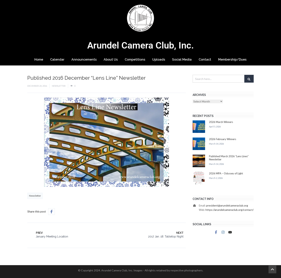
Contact (205, 59)
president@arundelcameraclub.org (227, 205)
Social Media (182, 59)
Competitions (135, 59)
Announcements (84, 59)
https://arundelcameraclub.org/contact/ (229, 209)
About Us (111, 59)
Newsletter (59, 86)
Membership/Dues (232, 59)
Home (38, 59)
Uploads (158, 59)
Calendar (57, 59)
